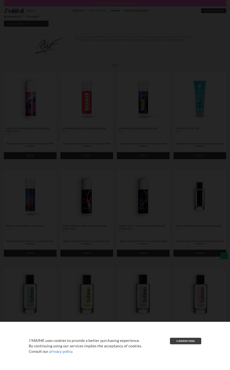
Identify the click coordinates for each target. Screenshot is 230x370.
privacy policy (60, 351)
